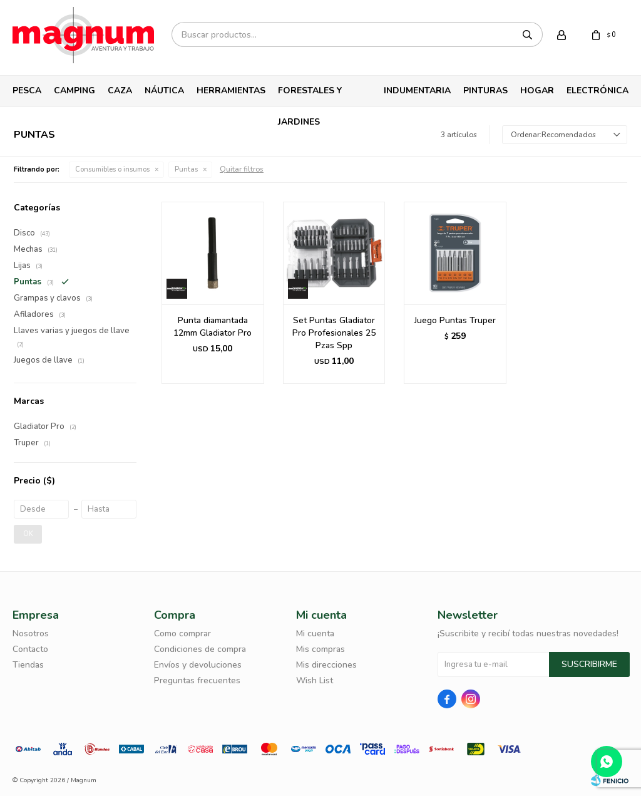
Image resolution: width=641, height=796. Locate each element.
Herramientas (231, 90)
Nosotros (31, 633)
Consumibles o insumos (112, 169)
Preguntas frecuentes (197, 680)
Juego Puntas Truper (455, 320)
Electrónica (597, 90)
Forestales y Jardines (310, 95)
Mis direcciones (326, 665)
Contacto (30, 649)
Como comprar (182, 633)
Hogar (537, 90)
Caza (120, 90)
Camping (74, 90)
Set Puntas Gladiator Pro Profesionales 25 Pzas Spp (334, 332)
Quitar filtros (242, 169)
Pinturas (485, 90)
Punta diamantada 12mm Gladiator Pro (212, 326)
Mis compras (320, 649)
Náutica (164, 90)
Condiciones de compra (200, 649)
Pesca (27, 90)
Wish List (314, 680)
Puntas (186, 169)
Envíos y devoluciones (198, 665)
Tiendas (28, 665)
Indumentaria (417, 90)
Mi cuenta (315, 633)
